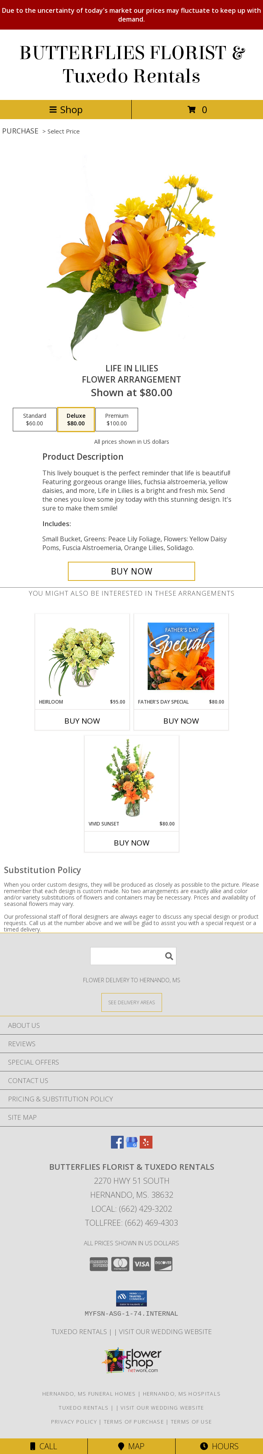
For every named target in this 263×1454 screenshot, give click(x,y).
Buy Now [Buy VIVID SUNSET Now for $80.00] (132, 843)
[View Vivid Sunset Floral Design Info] (131, 778)
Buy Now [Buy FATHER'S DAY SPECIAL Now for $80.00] (181, 721)
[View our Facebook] (117, 1146)
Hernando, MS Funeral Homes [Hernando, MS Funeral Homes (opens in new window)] (89, 1393)
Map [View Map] (131, 1446)
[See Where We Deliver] (131, 1002)
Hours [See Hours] (219, 1446)
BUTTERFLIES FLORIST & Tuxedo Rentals (131, 65)
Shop (66, 109)
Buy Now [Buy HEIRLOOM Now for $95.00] (82, 721)
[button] (131, 1298)
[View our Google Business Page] (131, 1146)
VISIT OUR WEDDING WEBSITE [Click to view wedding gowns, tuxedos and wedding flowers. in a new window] (165, 1331)
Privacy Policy (74, 1421)
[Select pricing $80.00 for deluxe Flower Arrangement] (76, 419)
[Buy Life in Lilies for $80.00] (132, 571)
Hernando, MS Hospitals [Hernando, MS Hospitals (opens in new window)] (182, 1393)
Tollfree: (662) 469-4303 (131, 1222)
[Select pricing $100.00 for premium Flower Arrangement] (117, 419)
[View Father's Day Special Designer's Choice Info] (181, 656)
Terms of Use (191, 1421)
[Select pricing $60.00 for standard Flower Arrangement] (34, 419)
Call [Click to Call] (43, 1446)
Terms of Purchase (134, 1421)
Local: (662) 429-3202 (131, 1208)
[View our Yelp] (146, 1146)
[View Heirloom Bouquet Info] (82, 656)
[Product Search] (133, 956)
